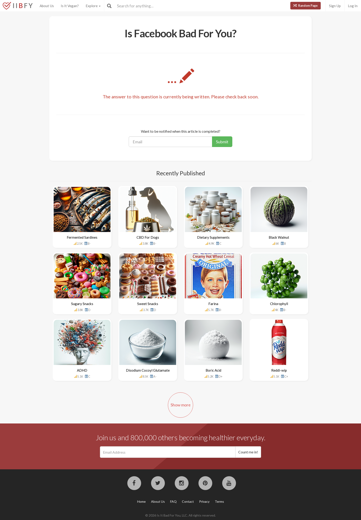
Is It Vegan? (70, 6)
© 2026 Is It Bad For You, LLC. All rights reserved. (180, 515)
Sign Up (335, 6)
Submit (222, 141)
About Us (47, 6)
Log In (353, 6)
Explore (93, 6)
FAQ (173, 501)
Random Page (305, 5)
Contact (188, 501)
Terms (219, 501)
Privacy (204, 501)
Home (141, 501)
